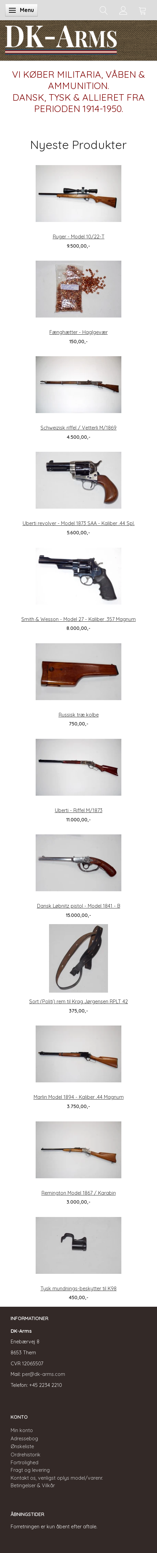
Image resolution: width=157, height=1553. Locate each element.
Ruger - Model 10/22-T (79, 237)
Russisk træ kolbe (79, 715)
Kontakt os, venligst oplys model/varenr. (57, 1478)
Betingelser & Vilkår (33, 1485)
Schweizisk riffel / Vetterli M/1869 (78, 428)
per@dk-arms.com (43, 1374)
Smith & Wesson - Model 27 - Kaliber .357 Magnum (78, 619)
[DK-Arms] (61, 38)
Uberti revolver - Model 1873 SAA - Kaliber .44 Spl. (79, 523)
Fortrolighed (24, 1462)
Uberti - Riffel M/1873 (78, 810)
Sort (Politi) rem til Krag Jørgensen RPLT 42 (78, 1001)
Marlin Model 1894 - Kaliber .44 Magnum (79, 1097)
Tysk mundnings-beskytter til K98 (78, 1288)
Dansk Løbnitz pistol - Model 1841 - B (78, 906)
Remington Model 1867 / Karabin (78, 1193)
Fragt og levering (30, 1470)
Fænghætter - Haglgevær (78, 332)
